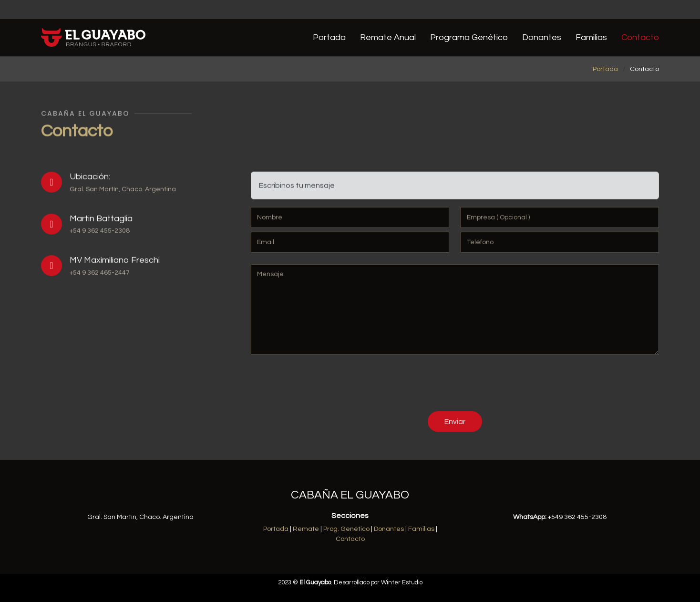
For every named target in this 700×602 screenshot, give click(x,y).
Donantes (541, 37)
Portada (329, 37)
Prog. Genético (346, 529)
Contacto (640, 37)
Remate (306, 529)
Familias (591, 37)
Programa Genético (469, 37)
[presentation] (323, 388)
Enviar (454, 425)
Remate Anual (388, 37)
